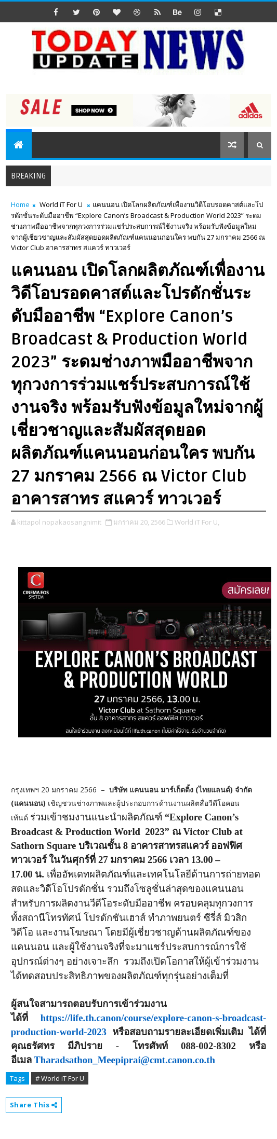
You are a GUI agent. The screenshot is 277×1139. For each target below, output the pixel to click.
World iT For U (61, 204)
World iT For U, (197, 522)
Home (20, 204)
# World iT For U (59, 1078)
